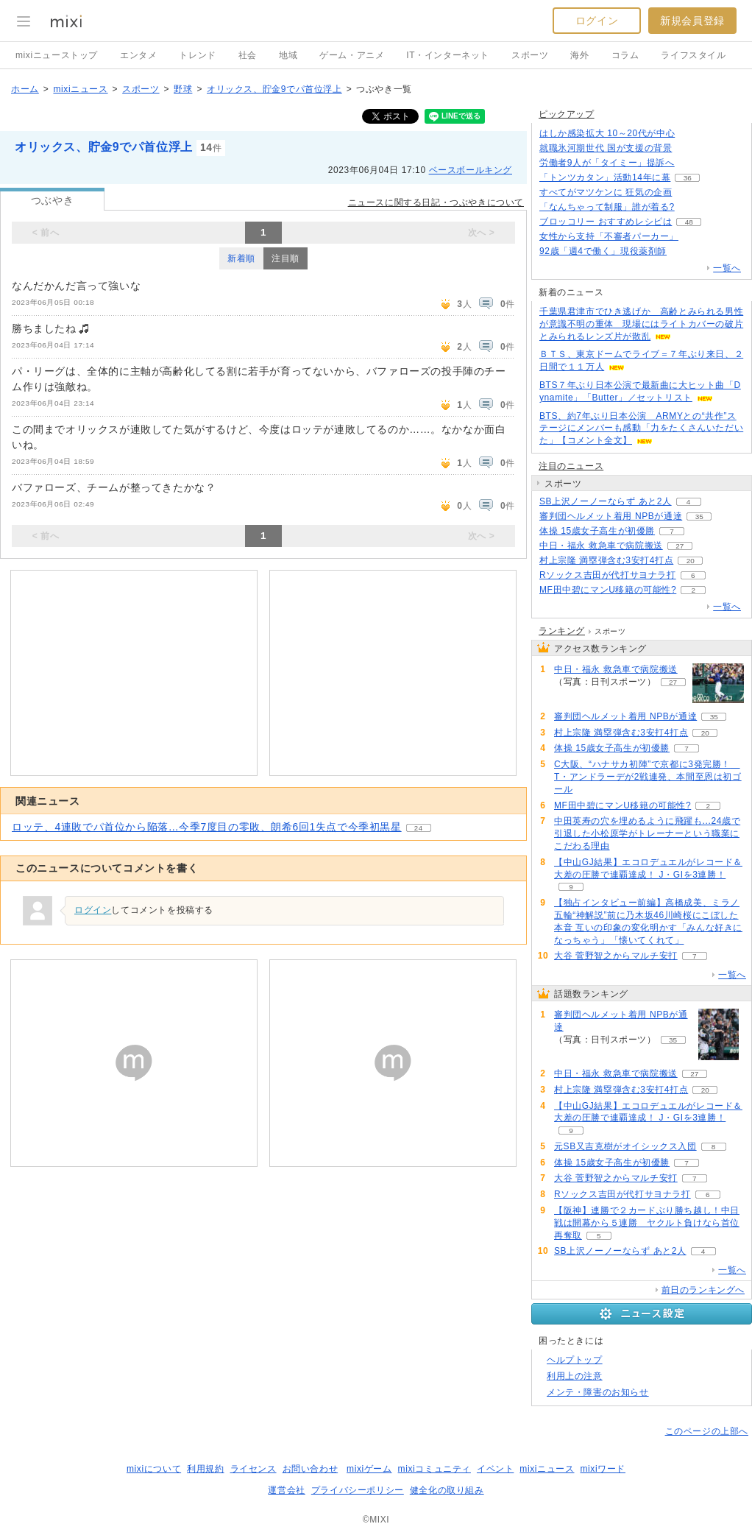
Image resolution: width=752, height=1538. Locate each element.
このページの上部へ (706, 1431)
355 (689, 148)
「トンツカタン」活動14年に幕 (604, 177)
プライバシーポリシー (357, 1490)
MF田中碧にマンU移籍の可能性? (607, 590)
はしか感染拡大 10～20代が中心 (607, 133)
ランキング (562, 631)
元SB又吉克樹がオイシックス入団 (625, 1146)
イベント (495, 1469)
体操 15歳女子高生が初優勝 (597, 531)
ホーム (25, 89)
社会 (247, 55)
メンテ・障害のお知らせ (598, 1392)
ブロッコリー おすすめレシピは (605, 221)
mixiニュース (80, 89)
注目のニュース (571, 466)
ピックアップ (567, 114)
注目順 (285, 258)
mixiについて (154, 1469)
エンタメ (138, 55)
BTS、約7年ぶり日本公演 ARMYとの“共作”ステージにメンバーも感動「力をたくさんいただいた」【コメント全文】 (641, 428)
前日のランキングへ (703, 1290)
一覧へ (727, 268)
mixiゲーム (369, 1469)
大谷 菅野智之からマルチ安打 (616, 955)
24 (418, 828)
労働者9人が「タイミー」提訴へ (607, 163)
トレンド (197, 55)
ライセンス (253, 1469)
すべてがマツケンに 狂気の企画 (605, 192)
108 (689, 192)
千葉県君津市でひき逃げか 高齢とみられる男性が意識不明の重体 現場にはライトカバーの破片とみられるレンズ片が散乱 (641, 324)
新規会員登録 (692, 21)
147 (691, 207)
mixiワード (602, 1469)
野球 (183, 89)
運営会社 (286, 1490)
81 (683, 251)
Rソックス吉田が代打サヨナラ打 (607, 575)
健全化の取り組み (447, 1490)
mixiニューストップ (56, 55)
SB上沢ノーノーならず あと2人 (605, 501)
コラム (625, 55)
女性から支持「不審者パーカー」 (608, 236)
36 (688, 178)
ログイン (596, 21)
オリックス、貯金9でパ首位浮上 (274, 89)
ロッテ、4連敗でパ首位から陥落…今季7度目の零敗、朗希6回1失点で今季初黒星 (207, 827)
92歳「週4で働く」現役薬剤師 (603, 251)
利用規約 (205, 1469)
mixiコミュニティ (434, 1469)
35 (699, 516)
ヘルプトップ (575, 1360)
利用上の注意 (575, 1376)
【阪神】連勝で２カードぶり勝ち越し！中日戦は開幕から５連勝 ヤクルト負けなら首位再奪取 (646, 1223)
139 (691, 163)
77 (692, 134)
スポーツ (529, 55)
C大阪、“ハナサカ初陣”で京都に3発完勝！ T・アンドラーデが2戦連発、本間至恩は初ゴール (648, 776)
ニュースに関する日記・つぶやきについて (436, 202)
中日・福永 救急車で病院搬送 (601, 545)
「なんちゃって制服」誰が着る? (607, 207)
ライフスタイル (693, 55)
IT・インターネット (447, 55)
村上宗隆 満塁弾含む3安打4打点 (606, 560)
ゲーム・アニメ (351, 55)
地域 (288, 55)
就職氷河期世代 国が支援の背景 (605, 148)
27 (679, 546)
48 (689, 222)
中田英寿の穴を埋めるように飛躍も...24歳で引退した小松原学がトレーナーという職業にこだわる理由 (647, 833)
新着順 (241, 258)
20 (691, 561)
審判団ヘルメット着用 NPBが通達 (610, 516)
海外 (579, 55)
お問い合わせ (310, 1469)
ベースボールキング (470, 170)
